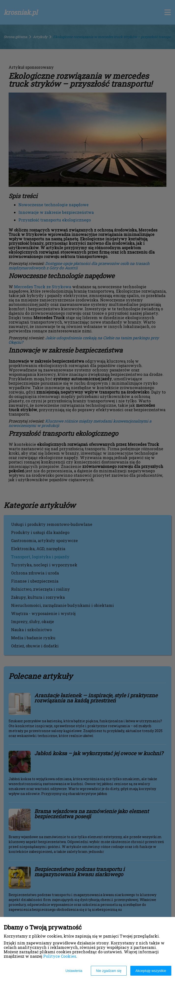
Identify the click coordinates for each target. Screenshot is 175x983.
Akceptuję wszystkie (150, 971)
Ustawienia (74, 971)
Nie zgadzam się (108, 971)
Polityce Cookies (59, 956)
